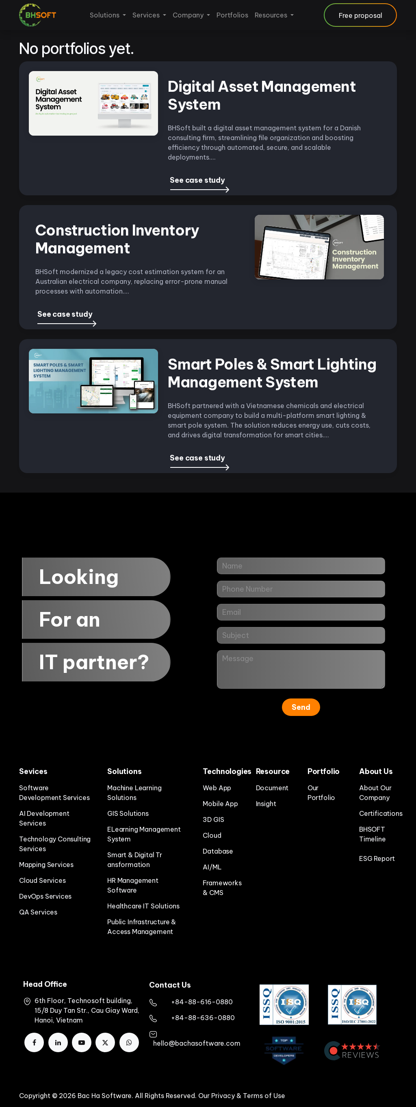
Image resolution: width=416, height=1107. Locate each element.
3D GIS (213, 819)
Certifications (380, 813)
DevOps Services (45, 896)
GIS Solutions (128, 813)
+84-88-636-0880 (203, 1018)
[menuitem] (108, 15)
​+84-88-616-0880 (202, 1002)
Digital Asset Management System (262, 95)
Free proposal (360, 15)
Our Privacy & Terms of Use (241, 1096)
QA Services (38, 912)
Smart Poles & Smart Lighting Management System (272, 373)
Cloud (212, 835)
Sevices (33, 771)
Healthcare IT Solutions (143, 906)
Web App (217, 788)
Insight (266, 804)
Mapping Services (46, 865)
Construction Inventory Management (117, 239)
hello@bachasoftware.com (196, 1043)
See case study (197, 180)
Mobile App (220, 804)
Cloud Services (42, 880)
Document (272, 788)
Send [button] (301, 707)
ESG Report (377, 858)
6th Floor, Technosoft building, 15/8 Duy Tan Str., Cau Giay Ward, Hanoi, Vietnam (87, 1010)
